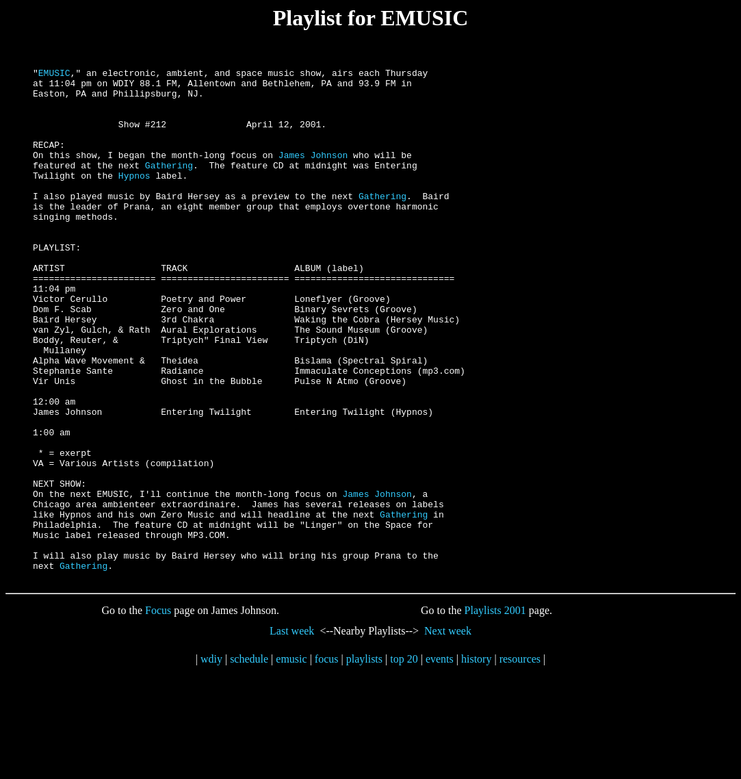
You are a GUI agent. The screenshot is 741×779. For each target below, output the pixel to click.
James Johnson (313, 173)
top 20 (403, 761)
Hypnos (134, 198)
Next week (447, 733)
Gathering (169, 185)
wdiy (211, 761)
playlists (364, 761)
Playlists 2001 (495, 713)
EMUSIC (54, 74)
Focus (158, 713)
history (476, 761)
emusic (291, 761)
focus (327, 761)
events (440, 761)
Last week (292, 733)
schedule (249, 761)
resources (520, 761)
